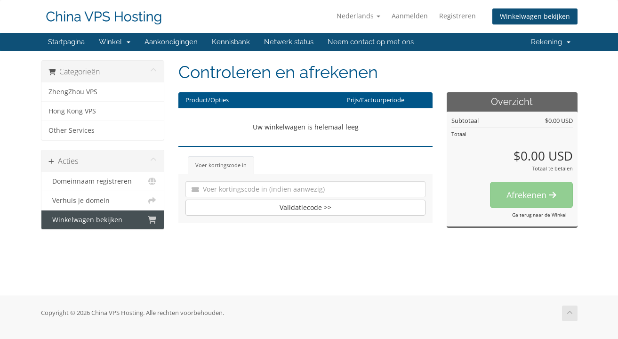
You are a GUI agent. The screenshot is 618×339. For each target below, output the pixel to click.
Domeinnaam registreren (102, 181)
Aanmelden (410, 15)
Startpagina (66, 42)
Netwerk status (288, 42)
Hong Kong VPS (72, 111)
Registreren (457, 15)
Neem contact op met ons (371, 42)
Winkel (114, 42)
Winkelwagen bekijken (535, 16)
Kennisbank (231, 42)
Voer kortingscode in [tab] (221, 165)
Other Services (71, 130)
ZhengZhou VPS (72, 92)
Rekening (550, 42)
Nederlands (358, 15)
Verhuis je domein (102, 200)
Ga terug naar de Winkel (539, 214)
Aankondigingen (171, 42)
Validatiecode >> (305, 207)
